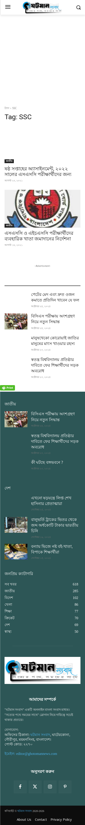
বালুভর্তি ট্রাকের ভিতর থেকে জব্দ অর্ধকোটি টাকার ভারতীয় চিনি (55, 525)
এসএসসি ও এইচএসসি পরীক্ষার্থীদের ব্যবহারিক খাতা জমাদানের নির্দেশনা (39, 236)
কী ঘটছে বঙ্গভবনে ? (47, 462)
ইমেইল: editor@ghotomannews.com (31, 754)
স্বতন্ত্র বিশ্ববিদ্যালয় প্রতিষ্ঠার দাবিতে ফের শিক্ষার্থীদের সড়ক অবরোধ (55, 365)
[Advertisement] (42, 59)
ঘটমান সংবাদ (40, 735)
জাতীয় (9, 161)
